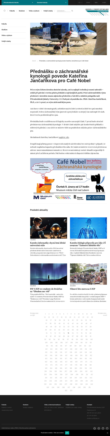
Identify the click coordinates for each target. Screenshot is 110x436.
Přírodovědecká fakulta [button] (18, 2)
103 (46, 342)
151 (86, 355)
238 (71, 384)
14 (45, 317)
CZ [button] (80, 2)
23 (83, 317)
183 (46, 368)
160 (81, 358)
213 (46, 378)
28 (55, 320)
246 (63, 387)
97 (68, 339)
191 (86, 368)
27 (51, 320)
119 (75, 346)
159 (76, 358)
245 (58, 387)
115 (56, 346)
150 (81, 355)
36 (90, 320)
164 (51, 362)
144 (51, 355)
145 (56, 355)
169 (76, 362)
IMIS (96, 2)
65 (73, 330)
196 (61, 371)
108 (72, 342)
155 (56, 358)
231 (87, 381)
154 (51, 358)
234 (50, 384)
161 (86, 358)
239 (76, 384)
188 (71, 368)
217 (66, 378)
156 (61, 358)
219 (76, 378)
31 (68, 320)
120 (80, 346)
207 (66, 374)
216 (61, 378)
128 (71, 349)
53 (68, 327)
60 (50, 330)
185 (56, 368)
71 (50, 333)
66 (77, 330)
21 (74, 317)
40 (59, 323)
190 (81, 368)
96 (63, 339)
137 (66, 352)
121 (85, 346)
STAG (88, 2)
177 (66, 365)
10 (78, 314)
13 (91, 314)
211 (87, 374)
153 (46, 358)
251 (90, 387)
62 (59, 330)
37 (46, 323)
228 (71, 381)
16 (53, 317)
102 (92, 339)
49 (51, 327)
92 (45, 339)
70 (46, 333)
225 (56, 381)
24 (87, 317)
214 (51, 378)
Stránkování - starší (102, 314)
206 (61, 374)
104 (51, 342)
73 (59, 333)
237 (66, 384)
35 (86, 320)
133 (46, 352)
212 (92, 374)
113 (47, 346)
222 (91, 378)
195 (56, 371)
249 (79, 387)
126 (61, 349)
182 (91, 365)
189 (76, 368)
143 (46, 355)
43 (73, 323)
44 (77, 323)
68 (86, 330)
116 (61, 346)
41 (64, 323)
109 (77, 342)
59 (46, 330)
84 (59, 336)
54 (73, 327)
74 (64, 333)
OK (67, 432)
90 (86, 336)
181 (86, 365)
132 (91, 349)
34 (81, 320)
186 (61, 368)
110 (81, 342)
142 (91, 352)
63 (64, 330)
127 (66, 349)
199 (76, 371)
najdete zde (64, 137)
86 (68, 336)
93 (50, 339)
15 (49, 317)
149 (76, 355)
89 (81, 336)
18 (61, 317)
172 (91, 362)
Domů (34, 61)
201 (86, 371)
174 (51, 365)
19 (66, 317)
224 (50, 381)
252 (66, 390)
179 (76, 365)
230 (81, 381)
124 (51, 349)
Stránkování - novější (34, 314)
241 (87, 384)
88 (77, 336)
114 (52, 346)
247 (69, 387)
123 (46, 349)
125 (56, 349)
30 (64, 320)
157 (66, 358)
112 (91, 342)
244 (53, 387)
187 (66, 368)
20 (70, 317)
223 (45, 381)
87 (73, 336)
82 (50, 336)
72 (55, 333)
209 (77, 374)
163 (46, 362)
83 (55, 336)
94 (54, 339)
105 (56, 342)
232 (92, 381)
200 (81, 371)
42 (68, 323)
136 (61, 352)
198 (71, 371)
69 (91, 330)
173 (46, 365)
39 (55, 323)
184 (51, 368)
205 (56, 374)
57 (86, 327)
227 (66, 381)
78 (81, 333)
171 (86, 362)
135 (56, 352)
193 (46, 371)
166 (61, 362)
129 (76, 349)
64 (68, 330)
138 (71, 352)
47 (91, 323)
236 (61, 384)
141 (86, 352)
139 (76, 352)
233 (45, 384)
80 (90, 333)
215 (56, 378)
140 (81, 352)
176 (61, 365)
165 (56, 362)
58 (90, 327)
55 (77, 327)
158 (71, 358)
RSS (16, 428)
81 (46, 336)
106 (61, 342)
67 (82, 330)
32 (73, 320)
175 (56, 365)
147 (66, 355)
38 (50, 323)
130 (81, 349)
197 (66, 371)
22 (79, 317)
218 (71, 378)
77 (77, 333)
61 (55, 330)
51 (60, 327)
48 (46, 327)
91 (90, 336)
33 (77, 320)
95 (59, 339)
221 (86, 378)
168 (71, 362)
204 (50, 374)
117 (66, 346)
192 (91, 368)
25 (92, 317)
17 (57, 317)
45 (82, 323)
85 (64, 336)
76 (73, 333)
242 (92, 384)
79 (86, 333)
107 (67, 342)
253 (71, 390)
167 (66, 362)
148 (71, 355)
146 (61, 355)
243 (48, 387)
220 (81, 378)
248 (74, 387)
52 (64, 327)
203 (45, 374)
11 (82, 314)
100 (82, 339)
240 (81, 384)
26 (46, 320)
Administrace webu (8, 428)
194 (51, 371)
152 (91, 355)
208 (72, 374)
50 (55, 327)
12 (87, 314)
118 (71, 346)
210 (82, 374)
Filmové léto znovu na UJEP (82, 289)
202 (91, 371)
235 (55, 384)
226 (61, 381)
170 (81, 362)
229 (76, 381)
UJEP (104, 2)
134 (51, 352)
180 (81, 365)
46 (86, 323)
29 (60, 320)
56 (82, 327)
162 (91, 358)
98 (72, 339)
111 (86, 342)
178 (71, 365)
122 (90, 346)
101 (87, 339)
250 (84, 387)
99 (77, 339)
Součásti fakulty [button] (51, 2)
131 (86, 349)
